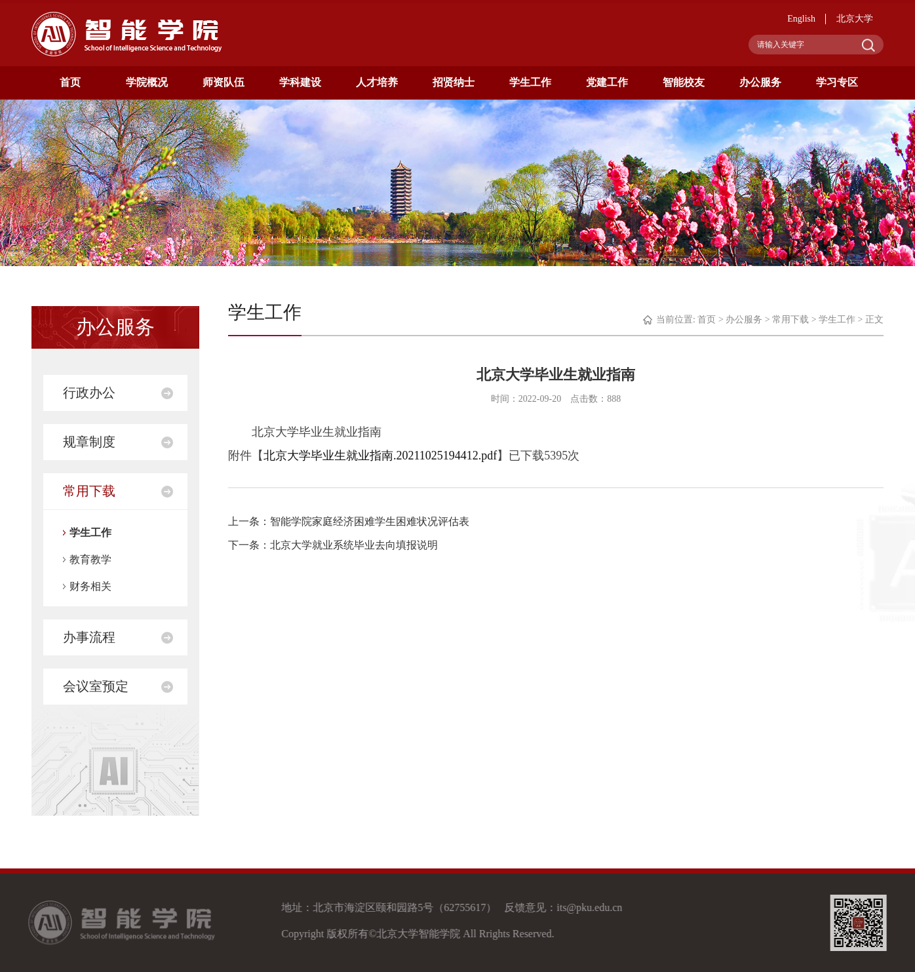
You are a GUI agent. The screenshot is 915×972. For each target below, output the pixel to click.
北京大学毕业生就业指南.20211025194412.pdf (380, 455)
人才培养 (377, 82)
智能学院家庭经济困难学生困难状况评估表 (369, 521)
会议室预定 (95, 686)
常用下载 (89, 491)
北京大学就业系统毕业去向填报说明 (354, 545)
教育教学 (90, 559)
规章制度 (89, 442)
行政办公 (89, 392)
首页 (70, 82)
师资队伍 (223, 82)
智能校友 (684, 82)
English (801, 19)
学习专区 (837, 82)
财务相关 (90, 586)
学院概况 (147, 82)
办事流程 (89, 637)
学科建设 (300, 82)
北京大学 (854, 19)
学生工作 (530, 82)
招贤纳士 (454, 82)
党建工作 (607, 82)
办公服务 (760, 82)
